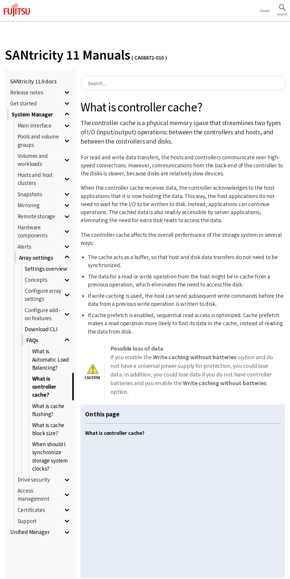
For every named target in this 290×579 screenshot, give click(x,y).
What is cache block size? (48, 429)
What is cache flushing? (48, 410)
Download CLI (41, 329)
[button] (282, 10)
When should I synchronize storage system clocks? (50, 456)
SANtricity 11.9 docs (33, 81)
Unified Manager (29, 532)
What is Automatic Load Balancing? (50, 359)
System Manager (32, 114)
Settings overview (46, 268)
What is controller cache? (44, 386)
